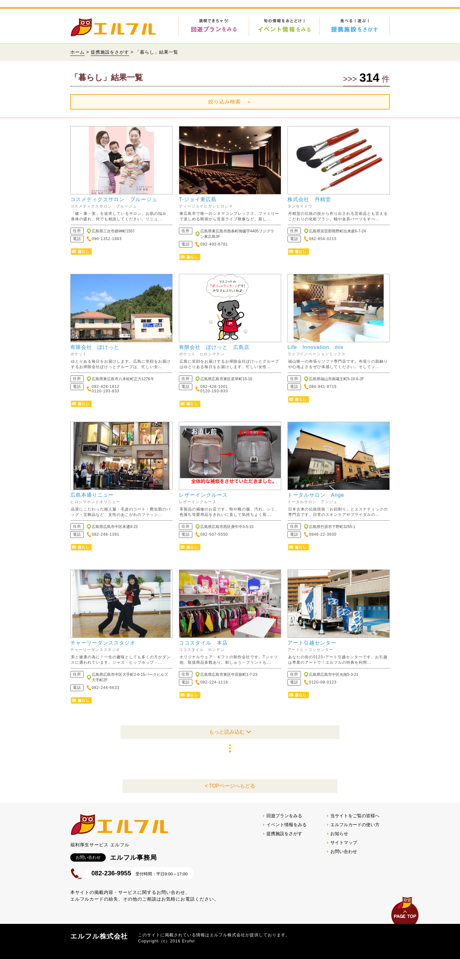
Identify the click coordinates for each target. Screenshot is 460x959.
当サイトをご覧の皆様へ (354, 815)
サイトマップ (343, 842)
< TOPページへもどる (230, 786)
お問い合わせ (343, 851)
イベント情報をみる (286, 824)
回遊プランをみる (284, 815)
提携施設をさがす (110, 52)
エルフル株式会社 (99, 936)
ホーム (77, 52)
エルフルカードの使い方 (354, 824)
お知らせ (339, 833)
